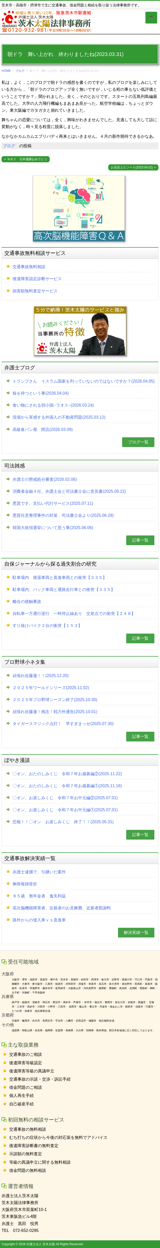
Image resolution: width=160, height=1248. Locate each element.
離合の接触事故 (27, 601)
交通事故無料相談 (29, 267)
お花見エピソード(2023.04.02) (132, 167)
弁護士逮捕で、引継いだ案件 (39, 872)
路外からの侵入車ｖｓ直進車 (39, 920)
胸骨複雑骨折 (25, 884)
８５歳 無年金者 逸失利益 (39, 896)
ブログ (20, 71)
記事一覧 (140, 540)
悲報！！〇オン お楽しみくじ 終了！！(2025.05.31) (63, 822)
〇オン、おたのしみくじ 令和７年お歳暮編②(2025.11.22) (67, 774)
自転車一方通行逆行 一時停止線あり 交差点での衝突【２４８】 (74, 613)
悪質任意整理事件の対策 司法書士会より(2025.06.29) (63, 515)
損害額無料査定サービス (35, 291)
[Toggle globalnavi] (151, 18)
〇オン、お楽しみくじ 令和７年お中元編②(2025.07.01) (65, 798)
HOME (6, 71)
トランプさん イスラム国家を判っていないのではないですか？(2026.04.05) (84, 381)
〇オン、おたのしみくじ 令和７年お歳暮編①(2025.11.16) (67, 786)
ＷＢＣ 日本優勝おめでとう (27, 159)
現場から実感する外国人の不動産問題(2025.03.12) (59, 417)
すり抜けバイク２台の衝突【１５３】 (47, 625)
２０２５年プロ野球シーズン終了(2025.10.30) (55, 699)
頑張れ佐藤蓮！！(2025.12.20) (41, 675)
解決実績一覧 (136, 932)
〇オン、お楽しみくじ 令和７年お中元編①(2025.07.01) (65, 810)
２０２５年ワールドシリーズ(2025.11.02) (51, 687)
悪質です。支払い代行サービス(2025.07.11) (53, 503)
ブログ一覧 (138, 442)
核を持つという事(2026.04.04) (41, 393)
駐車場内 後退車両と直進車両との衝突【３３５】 (60, 577)
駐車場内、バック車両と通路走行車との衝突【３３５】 (64, 589)
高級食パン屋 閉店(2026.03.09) (43, 429)
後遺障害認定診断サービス (37, 279)
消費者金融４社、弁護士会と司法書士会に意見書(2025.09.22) (69, 491)
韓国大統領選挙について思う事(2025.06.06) (53, 527)
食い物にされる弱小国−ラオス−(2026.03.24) (53, 405)
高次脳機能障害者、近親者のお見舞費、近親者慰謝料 (62, 908)
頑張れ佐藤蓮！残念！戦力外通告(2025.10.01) (55, 711)
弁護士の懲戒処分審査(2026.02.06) (45, 479)
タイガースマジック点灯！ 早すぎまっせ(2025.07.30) (63, 724)
